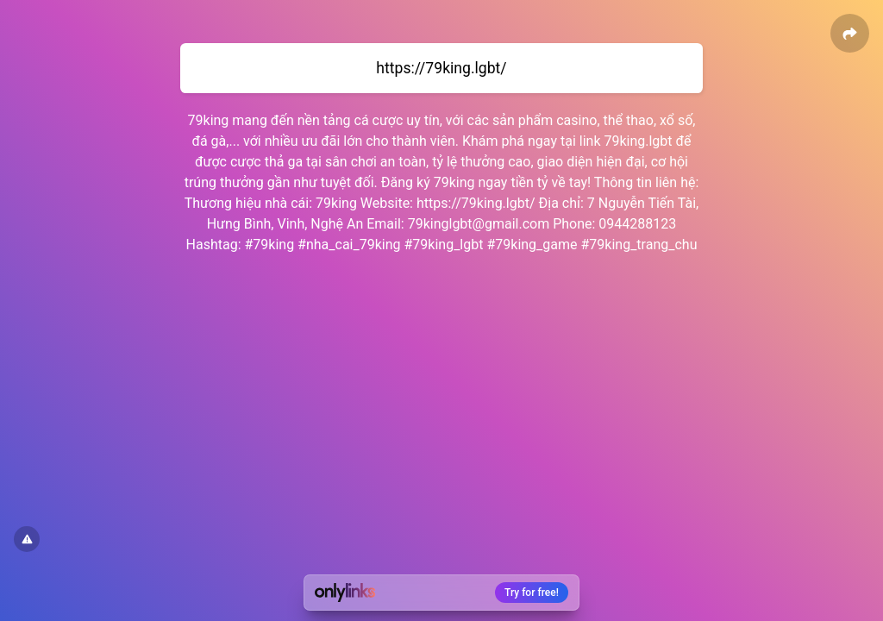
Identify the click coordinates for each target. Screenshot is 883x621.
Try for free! (531, 592)
